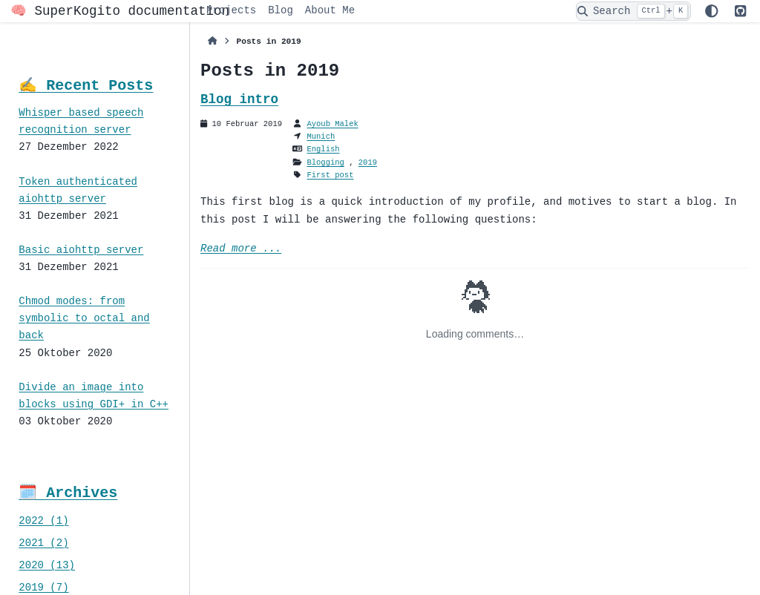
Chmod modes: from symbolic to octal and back (84, 319)
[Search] (633, 11)
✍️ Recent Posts (86, 86)
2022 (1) (43, 521)
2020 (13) (47, 566)
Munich (321, 136)
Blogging (325, 162)
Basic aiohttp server (81, 250)
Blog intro (239, 99)
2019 (367, 162)
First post (330, 175)
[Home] (212, 41)
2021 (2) (43, 543)
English (323, 149)
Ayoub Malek (332, 124)
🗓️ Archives (68, 493)
